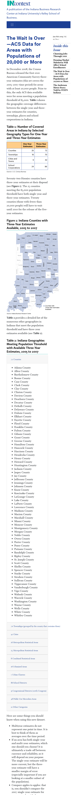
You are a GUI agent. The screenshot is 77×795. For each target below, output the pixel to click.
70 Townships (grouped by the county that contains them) (35, 626)
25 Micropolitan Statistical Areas (24, 650)
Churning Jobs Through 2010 (60, 54)
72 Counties (16, 359)
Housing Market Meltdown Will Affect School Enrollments (61, 64)
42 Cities (14, 634)
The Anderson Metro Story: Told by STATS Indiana (60, 89)
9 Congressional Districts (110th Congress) (28, 691)
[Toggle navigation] (12, 24)
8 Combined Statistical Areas (23, 658)
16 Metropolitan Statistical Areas (24, 642)
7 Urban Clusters (18, 674)
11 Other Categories (19, 707)
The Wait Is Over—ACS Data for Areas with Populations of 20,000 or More (61, 76)
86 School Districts (19, 683)
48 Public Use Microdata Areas (23, 699)
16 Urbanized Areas (19, 666)
